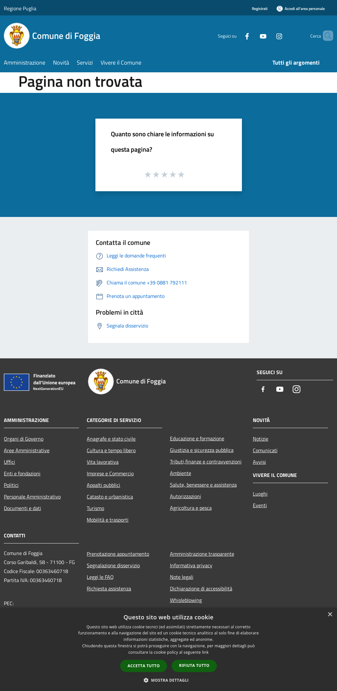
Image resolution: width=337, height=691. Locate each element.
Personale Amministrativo (32, 496)
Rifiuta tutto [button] (194, 665)
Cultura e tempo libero (111, 450)
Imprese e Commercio (110, 473)
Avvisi (259, 462)
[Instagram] (268, 35)
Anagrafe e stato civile (111, 439)
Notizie (260, 439)
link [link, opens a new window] (205, 652)
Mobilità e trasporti (108, 520)
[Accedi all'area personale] (300, 8)
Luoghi (260, 494)
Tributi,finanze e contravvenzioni (206, 461)
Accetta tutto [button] (144, 666)
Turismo (95, 508)
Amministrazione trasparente (202, 554)
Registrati (260, 8)
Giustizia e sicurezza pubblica (202, 450)
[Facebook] (236, 35)
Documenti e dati (22, 508)
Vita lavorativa (103, 462)
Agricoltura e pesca (191, 508)
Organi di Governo (23, 439)
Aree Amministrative (26, 450)
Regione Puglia (20, 8)
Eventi (260, 505)
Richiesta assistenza (109, 588)
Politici (11, 485)
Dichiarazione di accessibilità (201, 588)
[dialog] (168, 649)
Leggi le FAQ (100, 577)
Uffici (9, 462)
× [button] (329, 614)
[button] (168, 680)
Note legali (181, 577)
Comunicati (265, 450)
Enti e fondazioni (22, 473)
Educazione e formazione (197, 438)
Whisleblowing (186, 600)
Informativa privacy (191, 565)
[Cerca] (325, 35)
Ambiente (180, 473)
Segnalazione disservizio (113, 565)
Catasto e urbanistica (110, 496)
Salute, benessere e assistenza (203, 485)
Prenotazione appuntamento (118, 554)
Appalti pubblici (103, 485)
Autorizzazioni (185, 496)
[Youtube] (252, 35)
